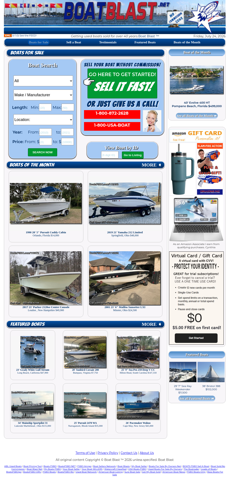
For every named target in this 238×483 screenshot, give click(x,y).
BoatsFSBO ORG (32, 471)
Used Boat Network (86, 471)
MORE (152, 165)
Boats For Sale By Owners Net (165, 466)
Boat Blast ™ (148, 36)
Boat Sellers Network (104, 466)
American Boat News (173, 471)
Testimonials (108, 42)
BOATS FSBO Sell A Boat (196, 466)
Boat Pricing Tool (32, 466)
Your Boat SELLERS (92, 469)
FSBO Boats (49, 471)
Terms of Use (85, 453)
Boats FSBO (50, 466)
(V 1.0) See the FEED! (20, 35)
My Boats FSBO (52, 469)
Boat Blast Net (34, 469)
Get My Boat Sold (151, 471)
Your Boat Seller (71, 469)
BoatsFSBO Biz (66, 471)
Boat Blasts (124, 466)
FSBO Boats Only (196, 471)
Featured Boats (145, 42)
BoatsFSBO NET (67, 466)
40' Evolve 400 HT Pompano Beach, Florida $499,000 (197, 104)
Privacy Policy (107, 453)
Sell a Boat (73, 42)
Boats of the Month (187, 42)
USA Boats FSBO (137, 469)
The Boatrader (191, 469)
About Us (147, 453)
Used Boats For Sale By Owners (165, 469)
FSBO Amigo (84, 466)
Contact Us (129, 453)
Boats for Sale (38, 42)
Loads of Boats (209, 469)
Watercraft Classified (115, 469)
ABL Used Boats (13, 466)
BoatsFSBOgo (13, 471)
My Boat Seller (139, 466)
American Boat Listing (111, 471)
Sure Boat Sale (132, 471)
